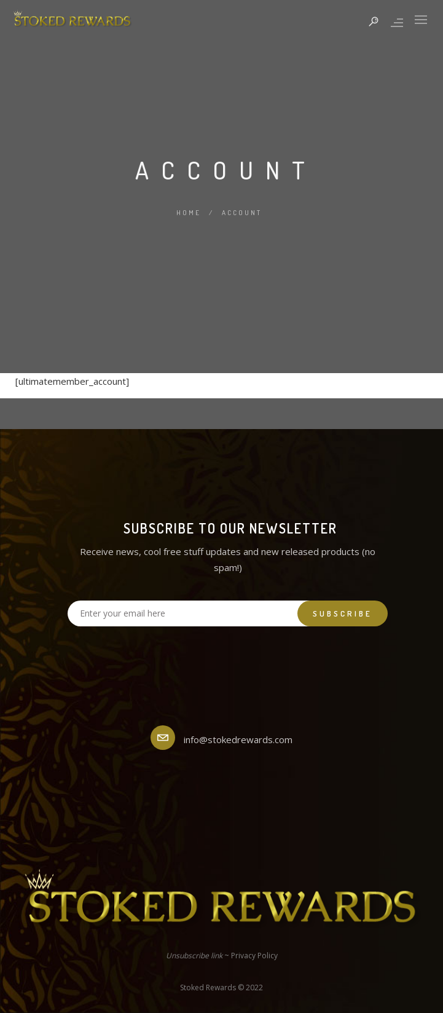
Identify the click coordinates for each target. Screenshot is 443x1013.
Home (188, 212)
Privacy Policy (254, 955)
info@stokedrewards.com (238, 739)
